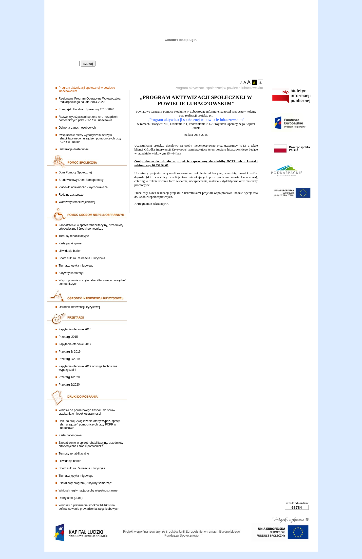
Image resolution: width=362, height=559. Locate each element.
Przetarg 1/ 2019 (70, 351)
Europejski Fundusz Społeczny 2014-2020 (86, 109)
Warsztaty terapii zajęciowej (77, 202)
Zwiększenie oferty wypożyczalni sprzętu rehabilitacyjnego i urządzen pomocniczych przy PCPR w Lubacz (90, 138)
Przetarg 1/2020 (69, 377)
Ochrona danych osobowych (77, 127)
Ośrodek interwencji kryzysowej (79, 307)
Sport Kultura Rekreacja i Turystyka (82, 258)
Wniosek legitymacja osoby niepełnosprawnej (88, 490)
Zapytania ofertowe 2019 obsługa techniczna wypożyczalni (88, 368)
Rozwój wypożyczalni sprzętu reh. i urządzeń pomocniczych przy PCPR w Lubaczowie (88, 118)
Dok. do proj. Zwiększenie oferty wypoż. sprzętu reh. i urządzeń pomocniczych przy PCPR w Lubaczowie (90, 424)
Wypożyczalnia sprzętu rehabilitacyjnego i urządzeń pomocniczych (93, 282)
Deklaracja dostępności (74, 149)
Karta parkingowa (70, 435)
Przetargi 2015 (68, 337)
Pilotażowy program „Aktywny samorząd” (85, 483)
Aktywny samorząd (71, 273)
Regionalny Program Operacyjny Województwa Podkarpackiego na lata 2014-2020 (90, 100)
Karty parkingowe (70, 243)
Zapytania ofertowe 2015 (75, 329)
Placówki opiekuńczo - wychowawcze (83, 187)
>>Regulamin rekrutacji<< (151, 203)
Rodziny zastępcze (71, 194)
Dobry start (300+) (71, 498)
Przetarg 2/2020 (69, 384)
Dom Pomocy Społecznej (75, 172)
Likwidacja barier (70, 251)
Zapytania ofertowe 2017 (75, 344)
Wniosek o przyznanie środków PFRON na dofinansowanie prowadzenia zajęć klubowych (89, 507)
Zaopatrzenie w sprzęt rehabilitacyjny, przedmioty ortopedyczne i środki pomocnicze (91, 226)
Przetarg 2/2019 (69, 359)
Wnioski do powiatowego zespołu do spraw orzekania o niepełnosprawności (87, 411)
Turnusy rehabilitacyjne (74, 236)
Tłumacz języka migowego (76, 265)
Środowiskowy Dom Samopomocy (81, 180)
